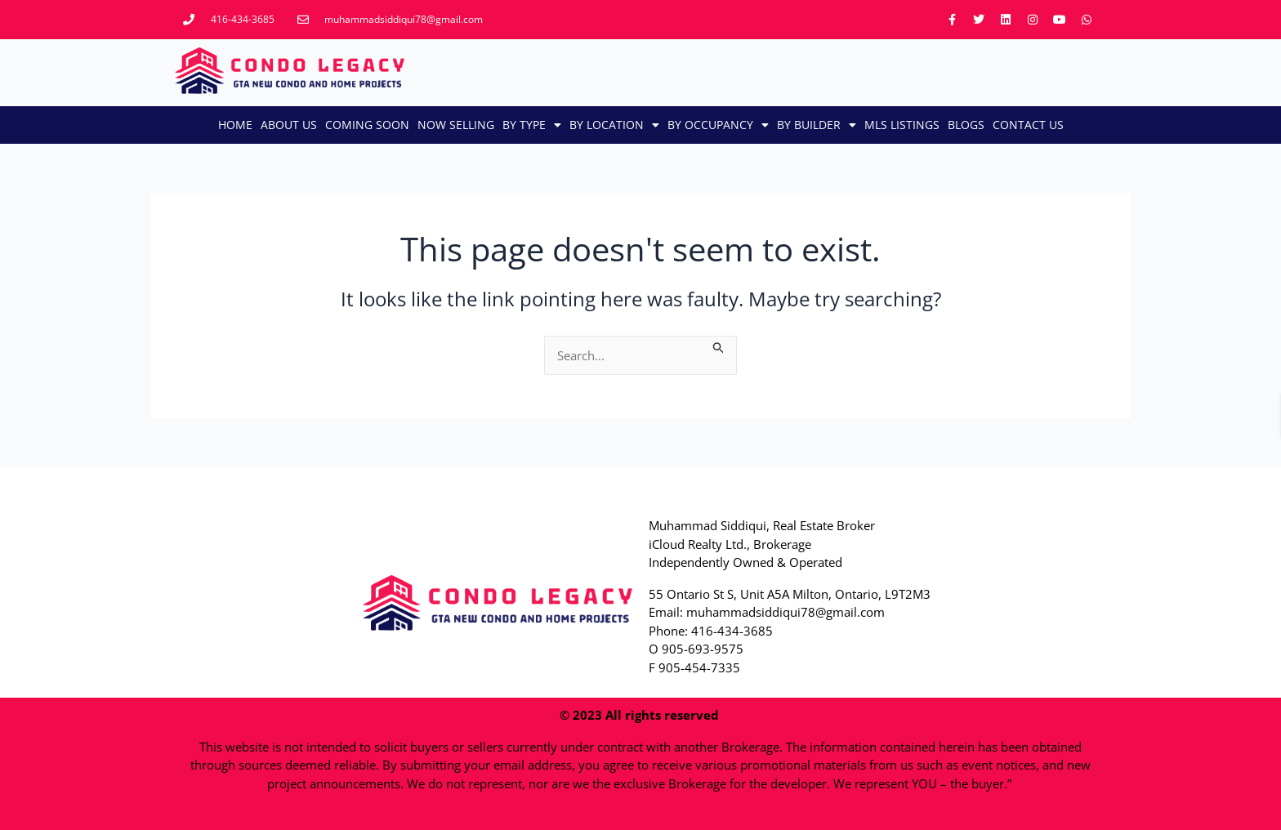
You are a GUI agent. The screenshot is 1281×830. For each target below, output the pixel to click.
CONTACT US (1028, 124)
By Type (531, 125)
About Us (289, 124)
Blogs (966, 124)
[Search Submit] (718, 345)
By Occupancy (718, 125)
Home (235, 124)
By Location (614, 125)
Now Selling (455, 124)
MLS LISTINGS (902, 124)
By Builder (816, 125)
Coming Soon (367, 124)
